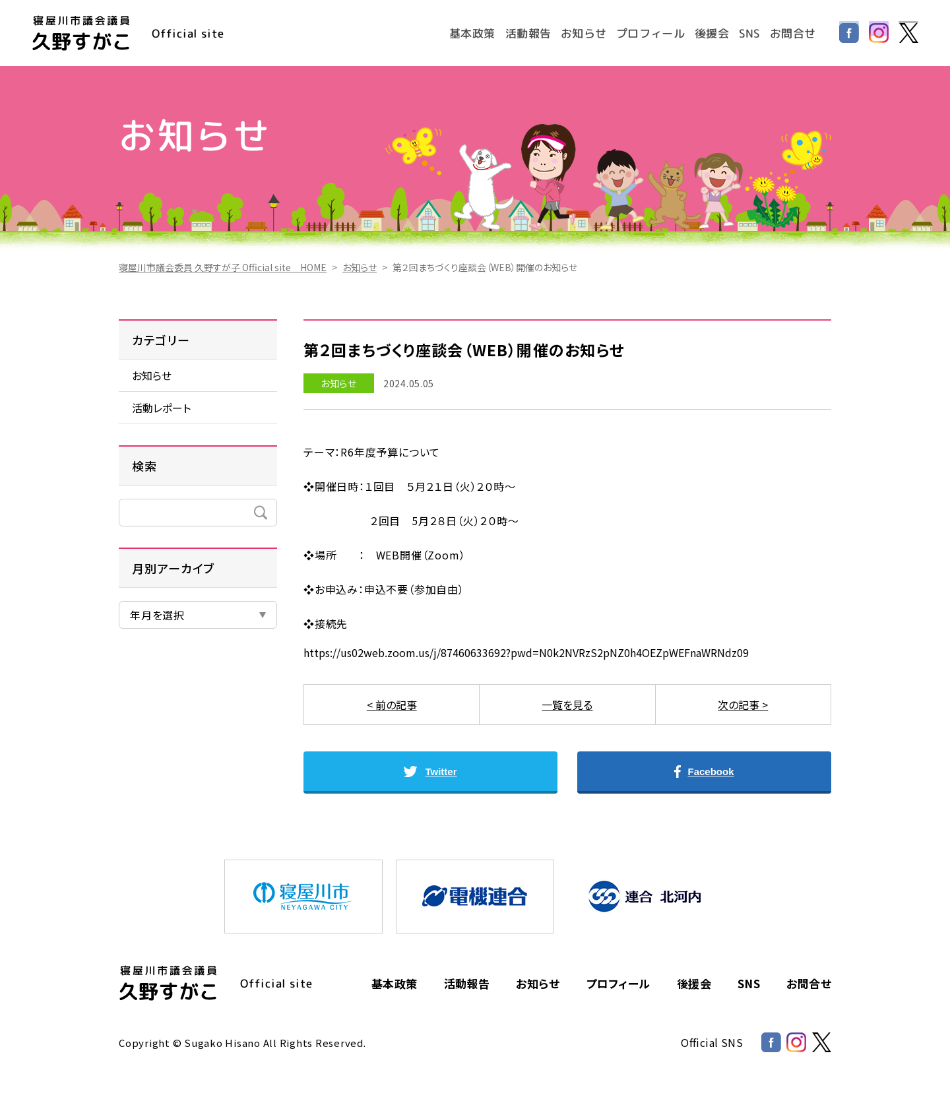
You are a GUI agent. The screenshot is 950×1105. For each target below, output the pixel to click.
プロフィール (649, 32)
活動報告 (526, 32)
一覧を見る (567, 704)
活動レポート (161, 408)
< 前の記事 (392, 704)
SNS (748, 32)
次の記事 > (743, 704)
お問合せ (792, 32)
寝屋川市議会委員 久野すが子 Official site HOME (223, 267)
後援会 (711, 32)
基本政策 (470, 32)
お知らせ (582, 32)
